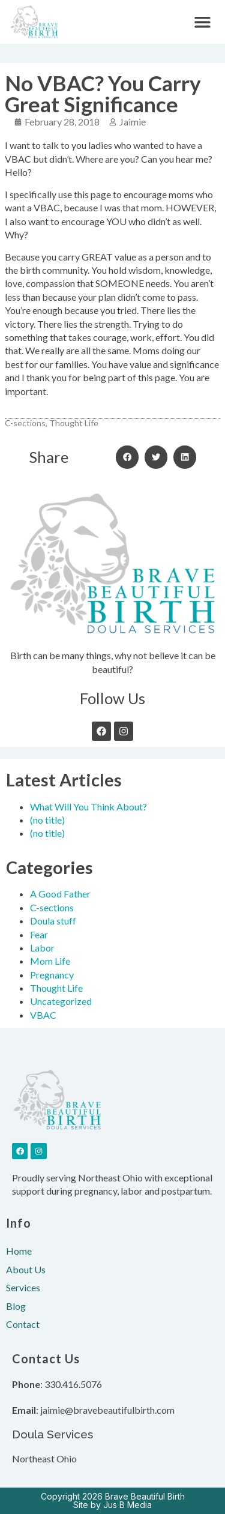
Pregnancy (52, 974)
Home (19, 1250)
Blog (16, 1306)
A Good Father (60, 893)
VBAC (43, 1015)
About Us (26, 1269)
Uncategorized (61, 1001)
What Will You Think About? (88, 806)
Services (23, 1287)
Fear (39, 934)
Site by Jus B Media (112, 1505)
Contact (23, 1324)
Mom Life (50, 961)
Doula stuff (53, 920)
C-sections (52, 907)
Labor (42, 947)
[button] (202, 22)
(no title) (47, 819)
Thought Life (56, 988)
